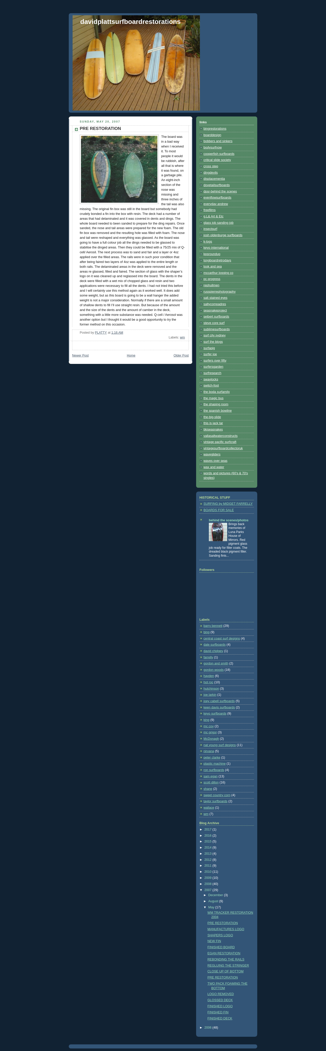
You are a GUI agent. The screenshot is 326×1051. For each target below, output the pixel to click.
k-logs (207, 241)
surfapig (209, 348)
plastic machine (214, 763)
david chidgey (213, 651)
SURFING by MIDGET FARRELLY (228, 504)
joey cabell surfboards (219, 701)
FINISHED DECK (220, 1018)
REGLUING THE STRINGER (228, 965)
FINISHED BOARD (221, 947)
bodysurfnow (212, 147)
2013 (209, 853)
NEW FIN (214, 941)
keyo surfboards (214, 713)
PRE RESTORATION (223, 923)
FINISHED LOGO (220, 1006)
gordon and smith (215, 663)
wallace (208, 807)
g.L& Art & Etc (213, 216)
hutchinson (211, 688)
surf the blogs (213, 342)
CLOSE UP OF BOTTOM (226, 971)
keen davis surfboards (219, 707)
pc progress (211, 279)
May (211, 907)
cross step (210, 166)
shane (207, 789)
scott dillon (211, 782)
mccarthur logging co (218, 273)
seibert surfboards (216, 316)
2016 (209, 835)
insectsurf (210, 229)
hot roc (208, 682)
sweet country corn (216, 795)
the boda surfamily (216, 392)
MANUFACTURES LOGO (226, 929)
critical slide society (217, 160)
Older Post (181, 355)
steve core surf (214, 323)
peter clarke (211, 757)
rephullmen (211, 285)
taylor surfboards (215, 801)
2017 (209, 829)
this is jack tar (213, 423)
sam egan (210, 776)
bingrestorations (214, 128)
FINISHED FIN (218, 1012)
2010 (209, 872)
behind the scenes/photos (229, 520)
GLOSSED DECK (220, 1000)
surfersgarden (213, 366)
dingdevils (210, 172)
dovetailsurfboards (216, 185)
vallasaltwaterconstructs (220, 436)
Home (131, 355)
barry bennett (212, 626)
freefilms (209, 210)
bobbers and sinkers (218, 141)
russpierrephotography (219, 291)
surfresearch (212, 373)
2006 (209, 1027)
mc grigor (210, 732)
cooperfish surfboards (218, 154)
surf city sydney (214, 335)
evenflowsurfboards (217, 197)
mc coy (208, 726)
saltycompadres (214, 304)
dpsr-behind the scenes (220, 191)
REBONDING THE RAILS (226, 959)
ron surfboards (213, 770)
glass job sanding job (218, 223)
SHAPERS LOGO (220, 935)
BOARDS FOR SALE (218, 510)
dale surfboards (214, 644)
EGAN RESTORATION (224, 953)
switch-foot (211, 385)
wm (182, 337)
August (213, 901)
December (216, 895)
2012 (209, 860)
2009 (209, 878)
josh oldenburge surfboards (222, 235)
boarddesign (212, 135)
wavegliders (212, 454)
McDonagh (211, 739)
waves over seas (215, 461)
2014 (209, 847)
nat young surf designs (219, 745)
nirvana (208, 751)
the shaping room (215, 404)
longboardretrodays (217, 260)
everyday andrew (215, 204)
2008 (209, 884)
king (206, 720)
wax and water (213, 467)
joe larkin (209, 695)
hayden (208, 676)
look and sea (212, 266)
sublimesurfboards (216, 329)
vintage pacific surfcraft (219, 442)
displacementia (214, 179)
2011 (209, 865)
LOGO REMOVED (221, 994)
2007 (209, 890)
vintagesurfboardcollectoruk (223, 448)
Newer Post (80, 355)
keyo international (216, 247)
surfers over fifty (214, 360)
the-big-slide (212, 417)
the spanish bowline (217, 410)
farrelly (208, 657)
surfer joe (210, 354)
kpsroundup (211, 254)
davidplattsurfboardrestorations (130, 21)
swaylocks (210, 379)
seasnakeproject (215, 310)
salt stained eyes (215, 298)
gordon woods (213, 670)
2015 (209, 841)
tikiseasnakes (213, 429)
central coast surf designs (221, 638)
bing (206, 632)
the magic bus (213, 398)
